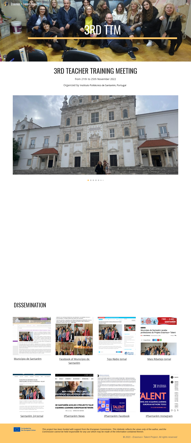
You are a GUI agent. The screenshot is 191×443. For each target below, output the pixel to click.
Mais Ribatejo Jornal (159, 359)
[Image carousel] (95, 138)
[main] (102, 30)
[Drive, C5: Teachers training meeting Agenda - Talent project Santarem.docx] (95, 240)
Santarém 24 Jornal (32, 416)
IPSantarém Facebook (116, 416)
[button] (187, 4)
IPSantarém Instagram (159, 416)
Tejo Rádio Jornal (117, 359)
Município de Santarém (28, 358)
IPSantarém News (74, 416)
